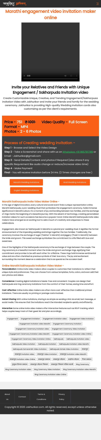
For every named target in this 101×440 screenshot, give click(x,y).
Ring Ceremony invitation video (18, 369)
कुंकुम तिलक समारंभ (19, 364)
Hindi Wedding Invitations (74, 182)
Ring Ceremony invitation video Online (50, 374)
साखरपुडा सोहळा (59, 359)
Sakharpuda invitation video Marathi (74, 344)
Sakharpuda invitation (47, 344)
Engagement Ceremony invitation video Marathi (29, 334)
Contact (22, 396)
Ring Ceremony (82, 364)
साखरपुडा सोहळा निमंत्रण (39, 364)
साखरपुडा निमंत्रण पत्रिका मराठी (62, 364)
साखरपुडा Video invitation (47, 354)
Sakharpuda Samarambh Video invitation (30, 349)
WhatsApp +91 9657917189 (78, 151)
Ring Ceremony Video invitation (47, 369)
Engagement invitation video (55, 319)
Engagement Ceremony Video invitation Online (31, 339)
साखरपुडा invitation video (24, 354)
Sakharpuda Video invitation (23, 344)
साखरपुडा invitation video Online (22, 359)
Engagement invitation (30, 319)
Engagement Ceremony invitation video (32, 329)
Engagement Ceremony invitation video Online (72, 334)
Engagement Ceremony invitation (67, 324)
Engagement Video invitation (82, 319)
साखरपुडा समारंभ (44, 359)
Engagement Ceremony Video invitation (68, 329)
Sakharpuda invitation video (78, 339)
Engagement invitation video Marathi (35, 324)
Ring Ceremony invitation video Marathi (79, 369)
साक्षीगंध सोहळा (73, 359)
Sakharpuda (58, 339)
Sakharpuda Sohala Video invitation (64, 349)
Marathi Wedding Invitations (26, 182)
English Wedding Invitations (26, 190)
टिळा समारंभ (86, 359)
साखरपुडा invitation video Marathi (73, 354)
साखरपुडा (85, 349)
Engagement (12, 319)
